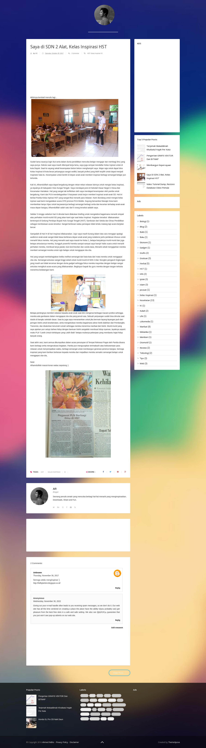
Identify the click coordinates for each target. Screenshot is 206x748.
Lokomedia (145, 321)
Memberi (144, 337)
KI (101, 53)
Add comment (117, 627)
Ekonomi (144, 242)
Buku (142, 237)
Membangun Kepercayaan (159, 165)
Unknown (37, 572)
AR (36, 53)
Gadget (143, 247)
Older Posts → (119, 673)
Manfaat (143, 326)
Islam (142, 284)
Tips (142, 358)
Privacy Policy (62, 742)
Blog (142, 226)
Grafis (142, 253)
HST (88, 53)
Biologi (143, 221)
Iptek (142, 279)
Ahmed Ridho (48, 742)
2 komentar (75, 53)
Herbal (143, 263)
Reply (117, 587)
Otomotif (144, 342)
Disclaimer (74, 742)
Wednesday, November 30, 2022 (47, 601)
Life (141, 316)
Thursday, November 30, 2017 (46, 575)
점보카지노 (102, 612)
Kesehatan (145, 300)
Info (141, 274)
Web (142, 363)
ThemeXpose (174, 742)
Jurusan (143, 289)
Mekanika (144, 332)
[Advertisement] (103, 28)
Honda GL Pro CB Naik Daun (50, 719)
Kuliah (142, 310)
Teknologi (144, 353)
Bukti (142, 232)
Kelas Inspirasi (96, 53)
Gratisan (144, 258)
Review (143, 347)
